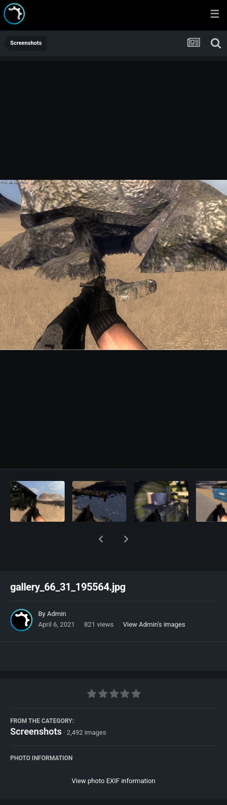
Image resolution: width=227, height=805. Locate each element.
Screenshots (36, 705)
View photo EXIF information (114, 754)
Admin (56, 587)
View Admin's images (154, 598)
